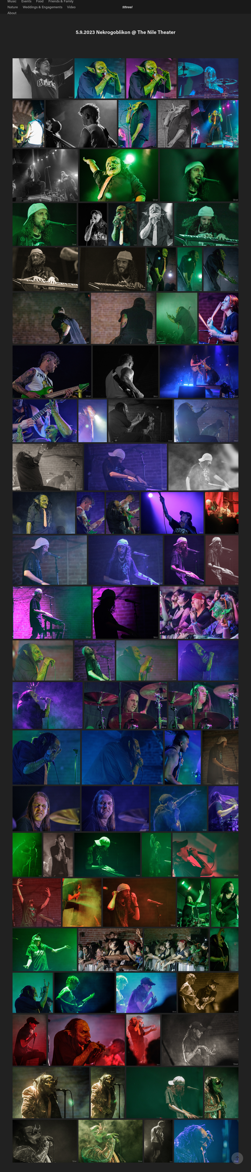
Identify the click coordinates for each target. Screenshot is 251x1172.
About (11, 13)
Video (71, 7)
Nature (12, 7)
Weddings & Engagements (42, 7)
